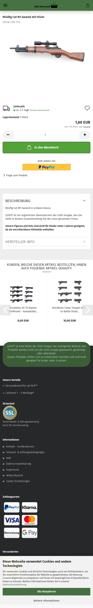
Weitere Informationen (46, 600)
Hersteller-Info (20, 242)
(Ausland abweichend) (39, 110)
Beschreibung (17, 201)
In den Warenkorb (42, 147)
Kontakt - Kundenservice (20, 446)
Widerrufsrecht (14, 475)
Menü (5, 5)
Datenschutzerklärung (14, 584)
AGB (8, 458)
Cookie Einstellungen (18, 481)
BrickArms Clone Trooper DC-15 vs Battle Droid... (69, 309)
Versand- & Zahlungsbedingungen (25, 452)
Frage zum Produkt (16, 175)
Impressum (12, 469)
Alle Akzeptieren (46, 591)
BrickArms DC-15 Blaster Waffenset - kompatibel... (23, 309)
